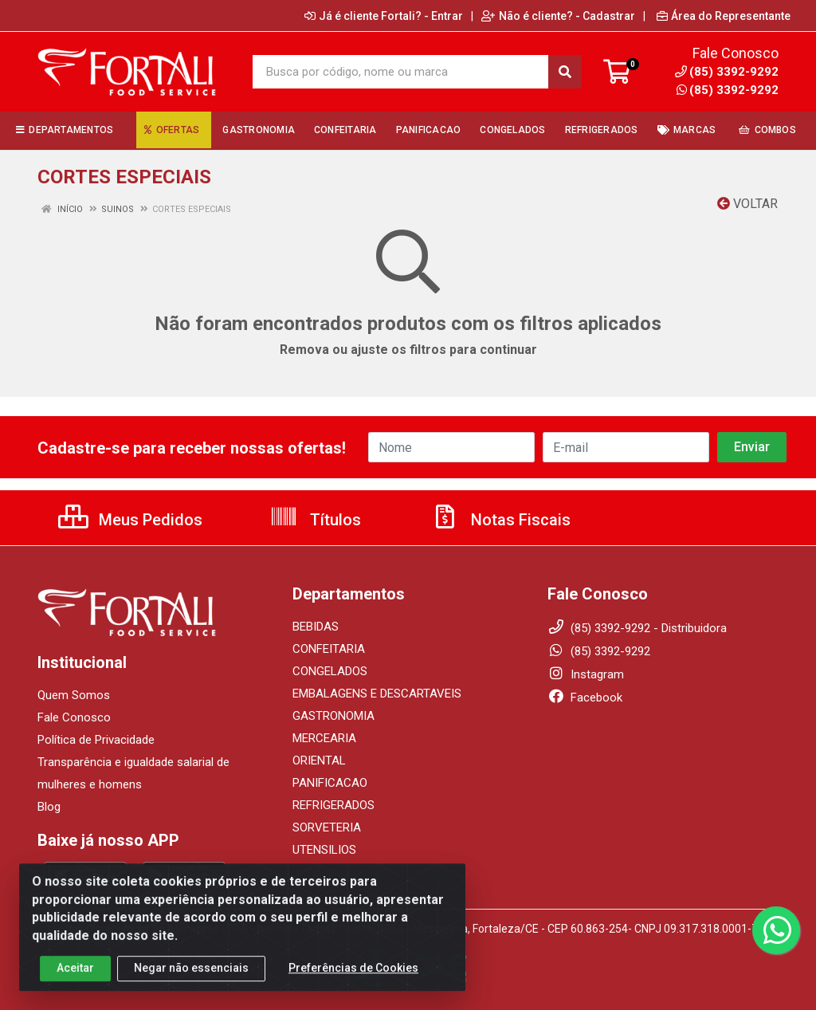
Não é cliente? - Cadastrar (558, 16)
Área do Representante (723, 16)
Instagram (585, 674)
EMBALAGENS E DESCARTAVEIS (376, 693)
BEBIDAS (315, 626)
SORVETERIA (326, 827)
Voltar (747, 203)
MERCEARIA (324, 738)
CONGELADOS (329, 671)
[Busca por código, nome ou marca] (401, 71)
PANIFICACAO (329, 783)
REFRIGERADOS (333, 805)
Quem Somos (73, 695)
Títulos (315, 519)
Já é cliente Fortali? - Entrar (383, 16)
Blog (49, 807)
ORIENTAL (319, 760)
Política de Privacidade (96, 740)
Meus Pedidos (130, 519)
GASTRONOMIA (333, 716)
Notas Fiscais (500, 519)
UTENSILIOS (324, 850)
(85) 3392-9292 (728, 90)
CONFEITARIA (328, 649)
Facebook (584, 697)
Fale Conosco (74, 717)
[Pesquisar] (565, 71)
